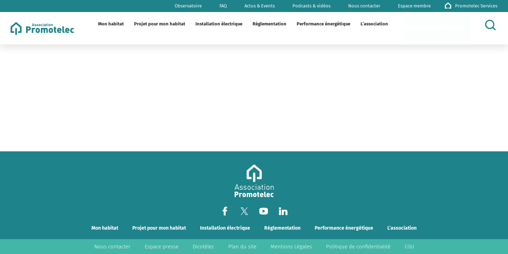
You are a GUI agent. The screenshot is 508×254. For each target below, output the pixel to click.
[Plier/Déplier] (120, 24)
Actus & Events (259, 5)
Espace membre (414, 5)
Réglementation (282, 228)
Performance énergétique (344, 228)
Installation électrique (225, 228)
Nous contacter (364, 5)
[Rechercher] (492, 25)
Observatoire (188, 5)
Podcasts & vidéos (311, 5)
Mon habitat (104, 228)
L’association (402, 228)
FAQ (223, 5)
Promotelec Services (476, 5)
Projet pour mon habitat (159, 228)
